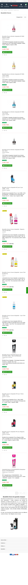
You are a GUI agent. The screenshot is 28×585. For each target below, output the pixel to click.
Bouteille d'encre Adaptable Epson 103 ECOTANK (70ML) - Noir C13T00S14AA (11, 355)
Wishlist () (25, 1)
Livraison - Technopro (13, 1)
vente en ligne (19, 501)
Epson (3, 358)
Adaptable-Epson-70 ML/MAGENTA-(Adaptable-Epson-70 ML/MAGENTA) (13, 470)
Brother (3, 40)
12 (25, 17)
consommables (16, 498)
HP (2, 191)
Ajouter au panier (7, 52)
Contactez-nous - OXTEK (5, 1)
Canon (3, 233)
